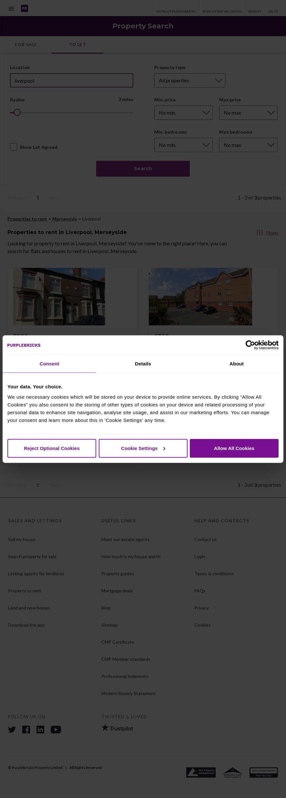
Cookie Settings (143, 448)
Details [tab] (143, 363)
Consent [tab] (49, 363)
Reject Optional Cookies (52, 448)
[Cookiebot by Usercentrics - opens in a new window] (250, 345)
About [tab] (237, 363)
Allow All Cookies (234, 448)
